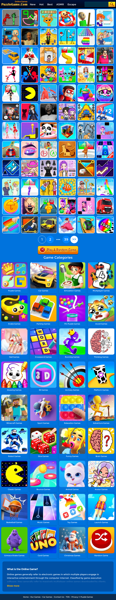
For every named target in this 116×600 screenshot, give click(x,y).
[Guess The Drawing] (29, 10)
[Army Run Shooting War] (105, 104)
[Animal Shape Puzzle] (67, 142)
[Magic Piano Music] (105, 123)
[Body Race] (86, 85)
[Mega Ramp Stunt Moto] (48, 29)
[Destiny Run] (29, 48)
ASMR (60, 4)
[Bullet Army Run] (67, 48)
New (33, 4)
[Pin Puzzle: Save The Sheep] (86, 161)
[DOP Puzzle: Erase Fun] (105, 29)
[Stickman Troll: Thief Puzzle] (86, 123)
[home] (14, 4)
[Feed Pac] (29, 85)
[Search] (96, 4)
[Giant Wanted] (48, 85)
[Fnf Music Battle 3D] (48, 67)
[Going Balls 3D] (86, 217)
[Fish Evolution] (67, 179)
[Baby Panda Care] (48, 123)
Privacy (74, 597)
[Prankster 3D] (86, 10)
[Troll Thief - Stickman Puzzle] (67, 29)
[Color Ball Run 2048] (86, 29)
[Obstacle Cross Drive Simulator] (105, 198)
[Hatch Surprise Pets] (105, 85)
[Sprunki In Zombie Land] (105, 67)
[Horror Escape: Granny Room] (29, 29)
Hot (41, 4)
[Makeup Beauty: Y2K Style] (67, 161)
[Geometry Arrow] (105, 161)
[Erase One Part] (105, 10)
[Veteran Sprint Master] (86, 104)
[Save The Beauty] (86, 179)
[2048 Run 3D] (105, 217)
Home (26, 597)
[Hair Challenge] (105, 179)
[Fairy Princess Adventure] (86, 67)
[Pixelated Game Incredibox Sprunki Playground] (10, 10)
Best (50, 4)
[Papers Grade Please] (48, 142)
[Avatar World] (29, 161)
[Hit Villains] (67, 85)
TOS (68, 597)
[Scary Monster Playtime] (29, 104)
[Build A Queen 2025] (10, 85)
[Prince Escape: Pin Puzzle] (29, 217)
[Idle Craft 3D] (67, 123)
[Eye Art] (29, 142)
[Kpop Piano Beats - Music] (86, 198)
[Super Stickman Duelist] (29, 67)
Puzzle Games (87, 597)
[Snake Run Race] (29, 179)
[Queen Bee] (10, 123)
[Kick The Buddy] (67, 10)
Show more (13, 585)
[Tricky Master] (105, 48)
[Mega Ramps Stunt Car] (10, 142)
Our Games (35, 597)
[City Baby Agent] (10, 29)
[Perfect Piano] (105, 142)
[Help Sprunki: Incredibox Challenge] (48, 10)
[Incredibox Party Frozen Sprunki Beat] (67, 67)
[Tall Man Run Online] (48, 198)
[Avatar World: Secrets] (67, 104)
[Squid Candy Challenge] (10, 198)
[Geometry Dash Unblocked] (10, 161)
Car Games (47, 597)
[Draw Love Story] (10, 179)
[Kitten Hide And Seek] (48, 48)
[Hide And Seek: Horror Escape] (10, 104)
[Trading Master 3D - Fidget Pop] (10, 217)
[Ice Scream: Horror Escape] (29, 198)
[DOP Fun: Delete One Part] (48, 179)
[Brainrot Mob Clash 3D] (86, 142)
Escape (72, 4)
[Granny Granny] (48, 104)
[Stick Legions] (10, 67)
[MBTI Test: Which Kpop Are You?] (67, 198)
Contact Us (59, 597)
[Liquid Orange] (29, 123)
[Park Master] (10, 48)
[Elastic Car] (48, 217)
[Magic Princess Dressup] (48, 161)
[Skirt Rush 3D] (67, 217)
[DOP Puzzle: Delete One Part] (86, 48)
